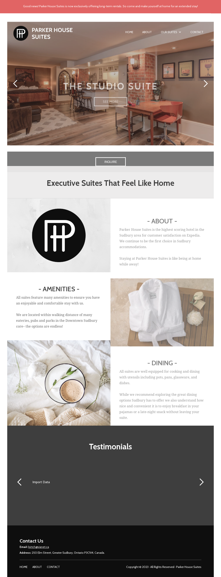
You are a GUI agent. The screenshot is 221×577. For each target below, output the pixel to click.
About (147, 34)
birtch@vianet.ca (38, 549)
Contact (196, 34)
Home (129, 34)
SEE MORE (110, 111)
